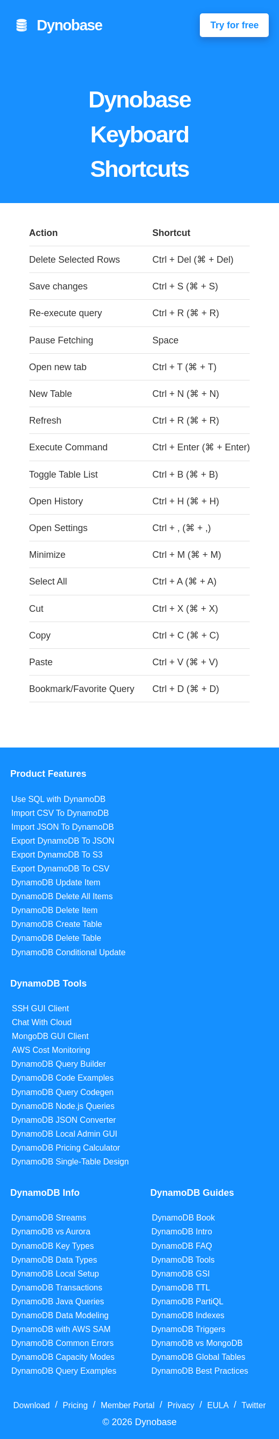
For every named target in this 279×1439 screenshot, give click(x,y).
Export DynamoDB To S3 (57, 854)
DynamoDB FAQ (182, 1246)
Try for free (234, 25)
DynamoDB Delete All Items (62, 896)
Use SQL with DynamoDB (58, 799)
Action (43, 233)
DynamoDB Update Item (55, 882)
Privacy (181, 1405)
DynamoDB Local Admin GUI (64, 1134)
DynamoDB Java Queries (57, 1301)
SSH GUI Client (40, 1008)
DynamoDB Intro (182, 1231)
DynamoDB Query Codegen (62, 1092)
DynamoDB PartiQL (188, 1301)
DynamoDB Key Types (52, 1246)
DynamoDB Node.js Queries (63, 1106)
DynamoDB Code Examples (62, 1077)
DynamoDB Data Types (54, 1259)
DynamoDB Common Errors (62, 1343)
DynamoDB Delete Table (56, 938)
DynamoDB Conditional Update (68, 952)
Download (31, 1405)
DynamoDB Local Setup (55, 1273)
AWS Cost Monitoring (51, 1050)
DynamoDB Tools (183, 1259)
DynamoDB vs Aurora (50, 1231)
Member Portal (128, 1405)
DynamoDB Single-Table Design (70, 1161)
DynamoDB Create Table (56, 924)
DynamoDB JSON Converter (63, 1120)
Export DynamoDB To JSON (63, 840)
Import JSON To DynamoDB (62, 827)
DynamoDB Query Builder (58, 1064)
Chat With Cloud (42, 1022)
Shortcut (171, 233)
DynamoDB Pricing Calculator (65, 1147)
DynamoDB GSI (181, 1273)
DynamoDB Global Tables (199, 1357)
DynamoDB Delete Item (54, 910)
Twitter (253, 1405)
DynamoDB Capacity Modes (63, 1357)
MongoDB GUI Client (50, 1036)
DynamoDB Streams (48, 1217)
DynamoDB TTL (181, 1287)
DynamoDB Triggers (189, 1329)
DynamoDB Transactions (56, 1287)
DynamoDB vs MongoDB (197, 1343)
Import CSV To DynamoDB (60, 813)
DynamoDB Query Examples (64, 1371)
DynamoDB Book (183, 1217)
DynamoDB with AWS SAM (60, 1329)
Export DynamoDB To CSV (60, 868)
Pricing (75, 1405)
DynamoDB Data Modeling (59, 1315)
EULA (218, 1405)
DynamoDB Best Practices (200, 1371)
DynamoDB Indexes (188, 1315)
